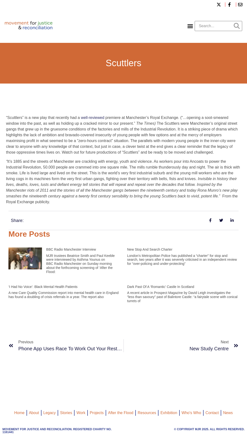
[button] (190, 26)
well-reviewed (92, 118)
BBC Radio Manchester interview (71, 249)
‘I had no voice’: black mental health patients (42, 287)
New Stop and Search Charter (149, 249)
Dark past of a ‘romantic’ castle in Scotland (160, 287)
